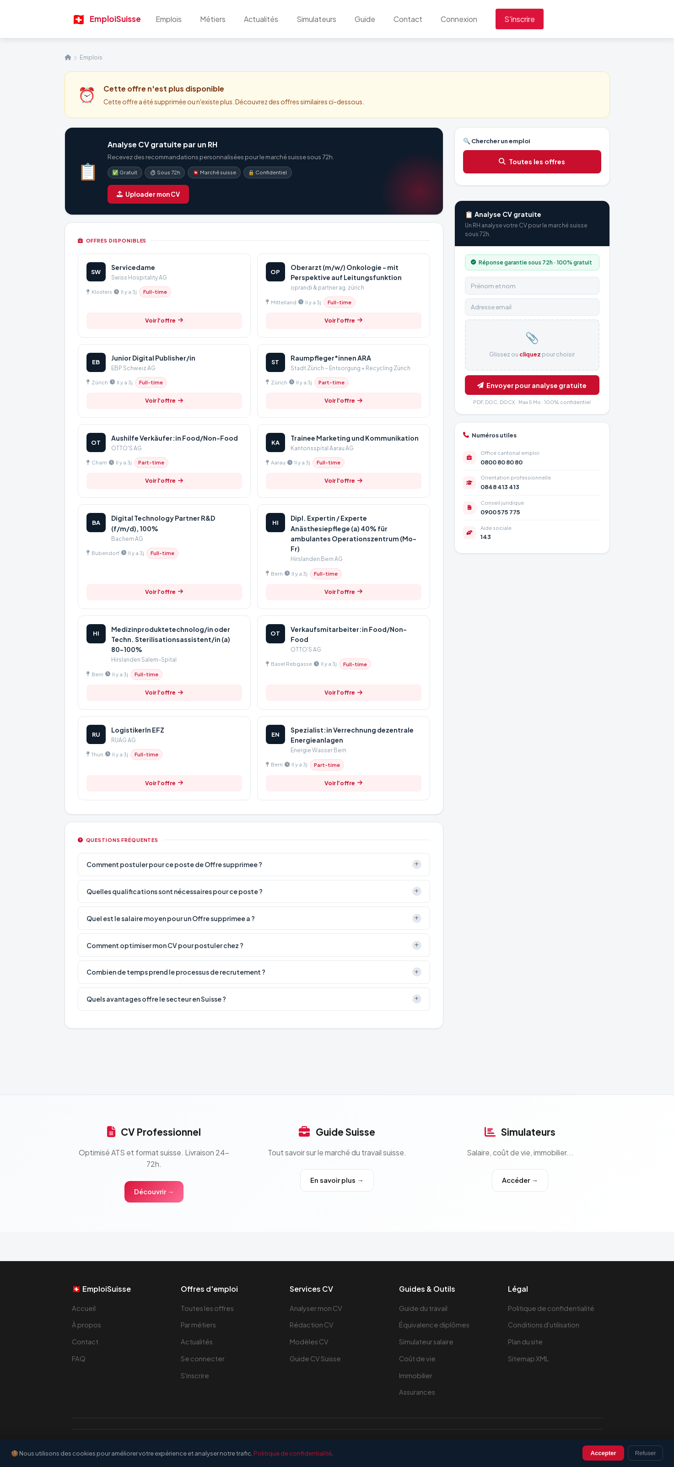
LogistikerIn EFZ (137, 730)
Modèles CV (310, 1342)
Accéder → (519, 1180)
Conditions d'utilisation (545, 1325)
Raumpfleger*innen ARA (331, 358)
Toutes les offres (532, 161)
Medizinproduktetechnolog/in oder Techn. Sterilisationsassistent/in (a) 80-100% (170, 639)
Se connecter (203, 1359)
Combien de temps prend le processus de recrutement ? (253, 971)
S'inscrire (531, 19)
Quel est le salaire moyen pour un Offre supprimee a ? (253, 918)
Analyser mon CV (317, 1309)
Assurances (418, 1393)
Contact (419, 19)
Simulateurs (328, 19)
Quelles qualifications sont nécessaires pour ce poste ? (253, 891)
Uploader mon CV (148, 194)
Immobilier (416, 1376)
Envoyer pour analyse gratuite (532, 385)
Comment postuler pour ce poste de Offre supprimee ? (253, 864)
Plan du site (526, 1342)
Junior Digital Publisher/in (153, 358)
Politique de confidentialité (552, 1309)
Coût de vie (418, 1359)
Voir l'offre (164, 320)
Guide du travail (424, 1309)
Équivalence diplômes (435, 1325)
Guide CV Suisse (317, 1359)
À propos (87, 1325)
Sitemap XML (529, 1359)
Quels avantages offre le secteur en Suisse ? (253, 998)
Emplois (180, 19)
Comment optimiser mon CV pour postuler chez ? (253, 945)
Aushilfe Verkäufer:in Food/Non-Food (174, 438)
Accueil (84, 1309)
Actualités (272, 19)
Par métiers (199, 1325)
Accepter (603, 1453)
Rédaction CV (312, 1325)
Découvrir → (154, 1192)
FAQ (79, 1359)
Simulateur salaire (427, 1342)
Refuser (645, 1453)
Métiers (224, 19)
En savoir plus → (337, 1180)
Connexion (470, 19)
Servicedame (133, 267)
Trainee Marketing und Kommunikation (355, 438)
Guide (376, 19)
